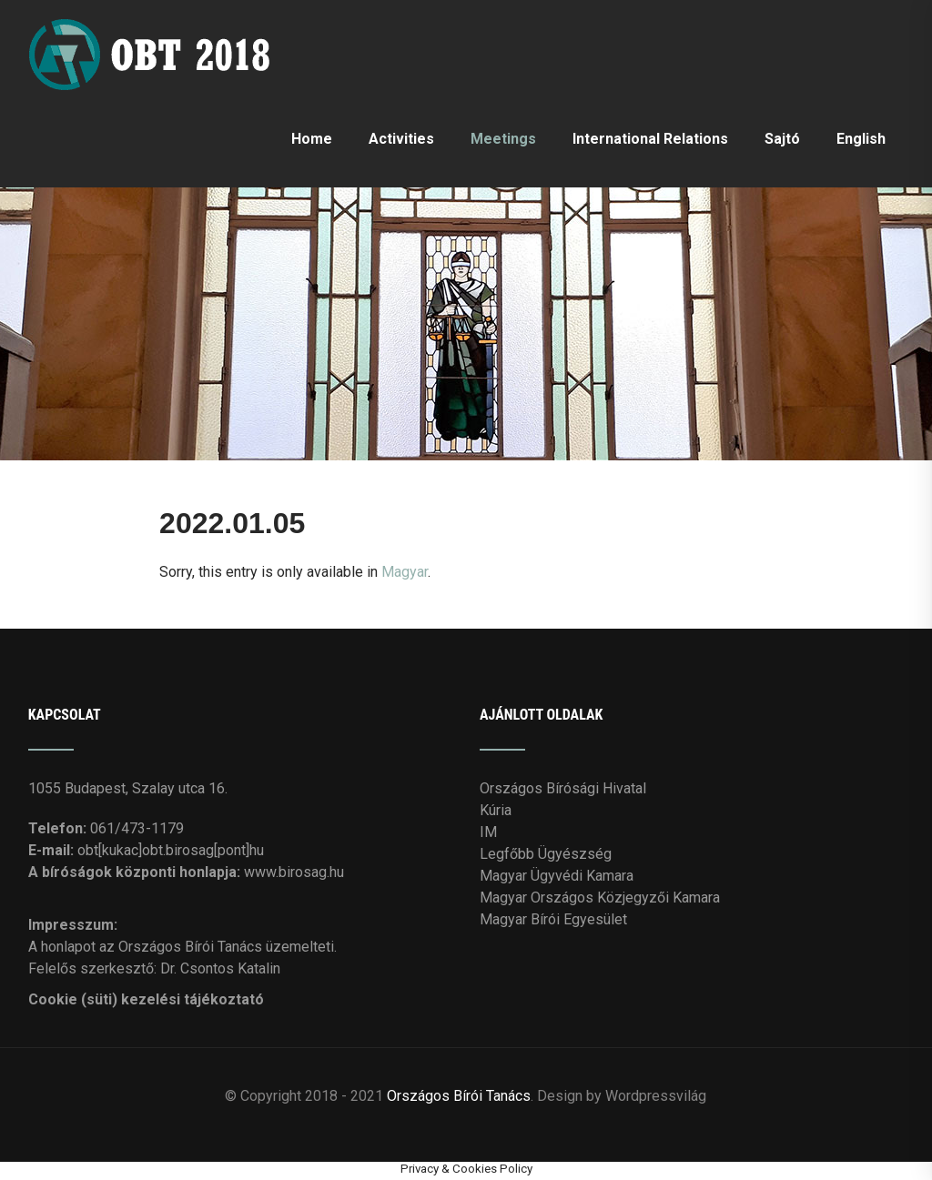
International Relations (650, 138)
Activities (401, 138)
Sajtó (782, 138)
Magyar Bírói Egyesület (553, 919)
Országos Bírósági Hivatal (563, 788)
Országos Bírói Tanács (459, 1095)
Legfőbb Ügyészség (546, 853)
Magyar (404, 571)
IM (488, 832)
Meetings (503, 138)
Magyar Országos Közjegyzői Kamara (600, 897)
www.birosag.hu (294, 872)
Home (311, 138)
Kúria (496, 810)
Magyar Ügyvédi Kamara (556, 875)
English (861, 138)
